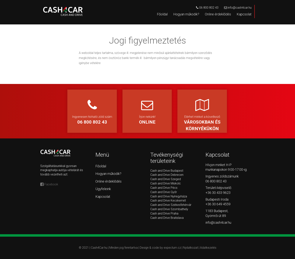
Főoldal (162, 14)
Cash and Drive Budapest (166, 170)
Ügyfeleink (103, 189)
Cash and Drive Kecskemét (168, 200)
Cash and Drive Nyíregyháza (168, 196)
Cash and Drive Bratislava (167, 218)
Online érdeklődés (218, 14)
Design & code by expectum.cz (161, 247)
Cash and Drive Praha (164, 213)
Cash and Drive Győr (163, 192)
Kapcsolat (244, 14)
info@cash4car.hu (238, 7)
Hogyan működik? (186, 14)
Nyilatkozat (190, 247)
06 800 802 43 (207, 7)
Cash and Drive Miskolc (165, 183)
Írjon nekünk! (147, 112)
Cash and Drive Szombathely (169, 209)
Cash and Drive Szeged (165, 179)
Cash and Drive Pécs (163, 188)
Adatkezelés (208, 247)
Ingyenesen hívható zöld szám (92, 112)
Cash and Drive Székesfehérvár (170, 205)
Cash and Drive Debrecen (166, 175)
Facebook (49, 184)
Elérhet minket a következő (202, 115)
